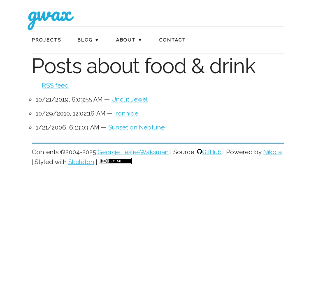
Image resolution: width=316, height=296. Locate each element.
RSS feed (55, 85)
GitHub (212, 152)
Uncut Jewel (130, 99)
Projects (46, 40)
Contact (172, 40)
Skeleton (81, 162)
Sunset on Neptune (136, 127)
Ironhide (126, 113)
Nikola (272, 152)
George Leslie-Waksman (133, 152)
